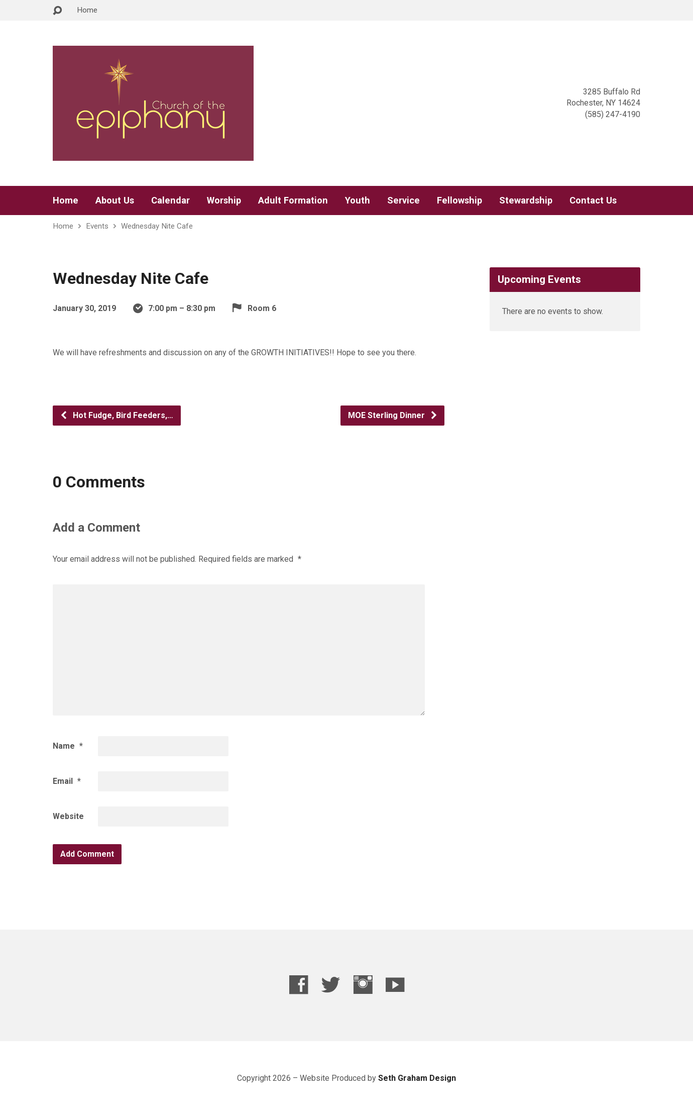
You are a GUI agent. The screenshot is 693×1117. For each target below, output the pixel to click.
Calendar (170, 200)
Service (403, 200)
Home (87, 10)
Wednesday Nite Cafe (157, 226)
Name (68, 746)
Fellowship (459, 200)
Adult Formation (293, 200)
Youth (357, 200)
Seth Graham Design (417, 1078)
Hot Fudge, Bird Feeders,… (116, 415)
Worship (224, 200)
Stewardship (525, 200)
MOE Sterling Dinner (393, 415)
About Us (114, 200)
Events (97, 226)
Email (67, 781)
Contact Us (593, 200)
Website (68, 816)
